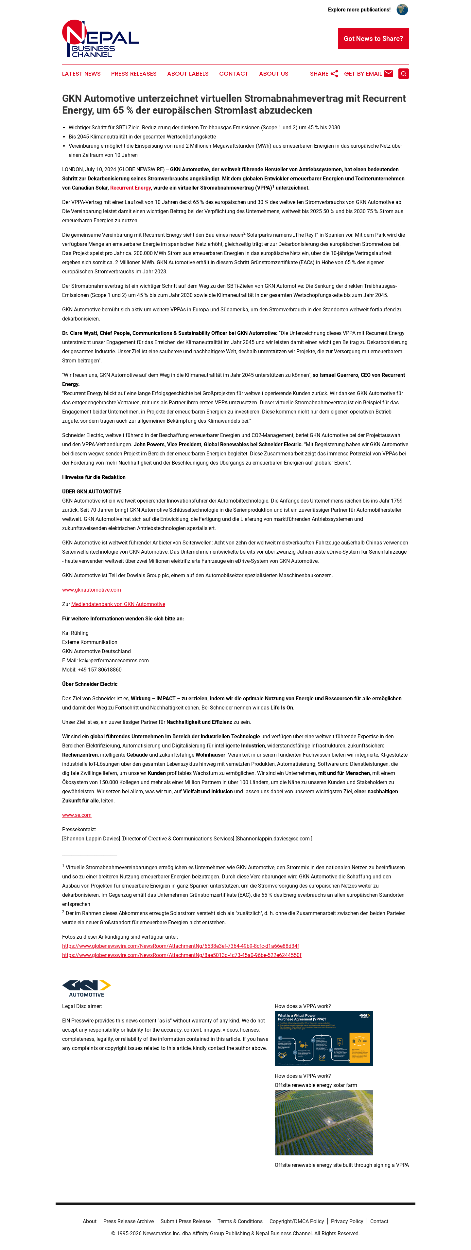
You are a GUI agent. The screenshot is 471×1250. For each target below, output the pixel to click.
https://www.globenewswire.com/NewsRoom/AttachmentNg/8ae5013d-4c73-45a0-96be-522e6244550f (182, 955)
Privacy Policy (347, 1221)
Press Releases (134, 73)
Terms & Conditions (240, 1221)
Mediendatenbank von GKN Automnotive (118, 604)
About (89, 1221)
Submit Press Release (186, 1221)
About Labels (188, 73)
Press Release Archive (128, 1221)
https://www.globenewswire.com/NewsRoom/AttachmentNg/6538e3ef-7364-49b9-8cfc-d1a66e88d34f (180, 946)
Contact (234, 73)
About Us (273, 73)
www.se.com (77, 815)
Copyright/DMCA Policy (297, 1221)
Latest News (81, 73)
